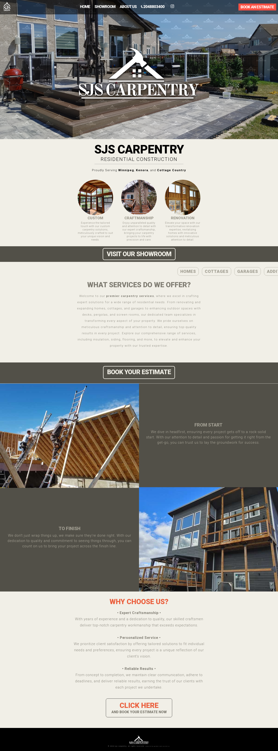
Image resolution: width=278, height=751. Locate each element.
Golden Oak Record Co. (162, 746)
